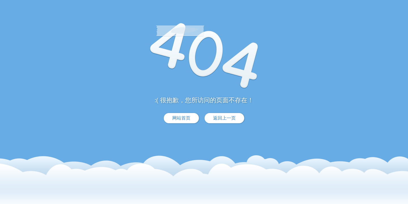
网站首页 (181, 118)
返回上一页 (224, 118)
